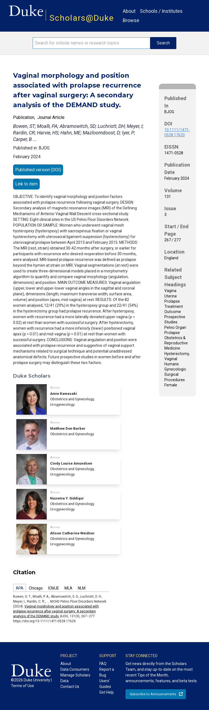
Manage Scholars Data (75, 678)
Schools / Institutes (161, 11)
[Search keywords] (91, 43)
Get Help (106, 692)
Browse (131, 20)
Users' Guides (105, 684)
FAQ (102, 663)
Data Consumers (74, 669)
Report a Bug (106, 672)
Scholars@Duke (82, 18)
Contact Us (69, 686)
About (129, 11)
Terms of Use (22, 686)
